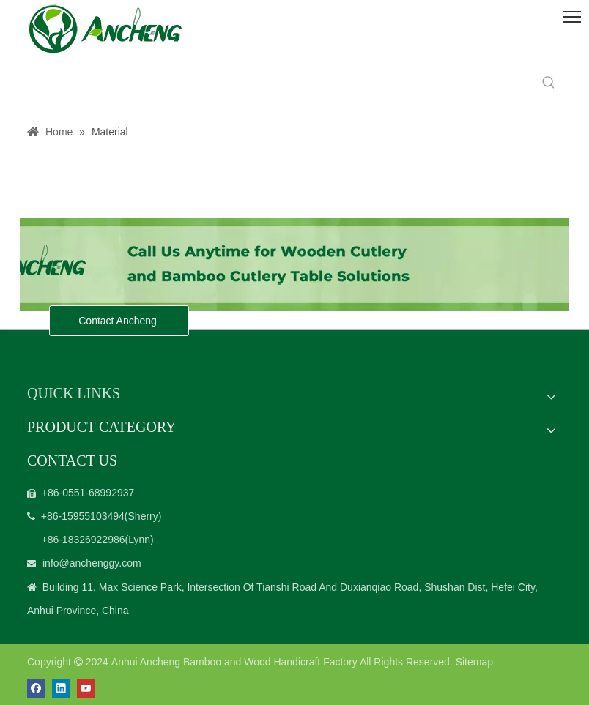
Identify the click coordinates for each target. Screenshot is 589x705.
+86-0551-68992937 (88, 493)
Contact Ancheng (119, 321)
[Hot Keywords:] (549, 83)
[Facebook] (36, 688)
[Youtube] (86, 688)
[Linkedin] (61, 688)
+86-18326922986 (83, 539)
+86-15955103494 (83, 516)
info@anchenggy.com (91, 563)
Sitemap (474, 662)
